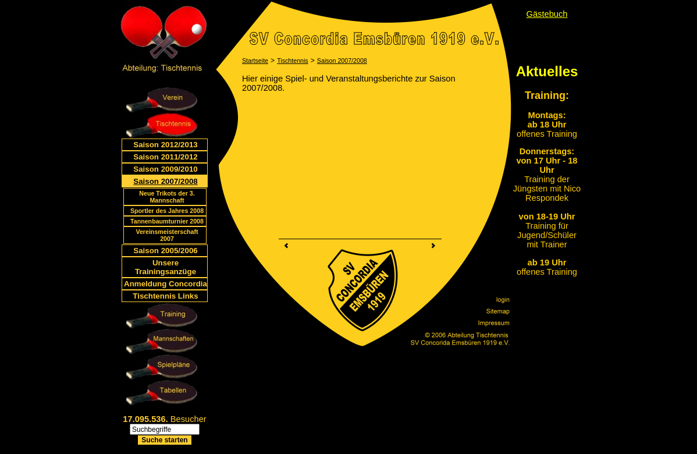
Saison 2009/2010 (165, 169)
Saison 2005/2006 (165, 250)
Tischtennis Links (165, 296)
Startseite (255, 60)
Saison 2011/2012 (165, 156)
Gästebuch (547, 14)
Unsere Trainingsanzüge (165, 267)
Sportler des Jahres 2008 (167, 210)
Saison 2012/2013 (165, 144)
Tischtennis (292, 60)
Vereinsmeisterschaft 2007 (167, 235)
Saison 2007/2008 (165, 181)
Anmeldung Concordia (165, 283)
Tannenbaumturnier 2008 (167, 221)
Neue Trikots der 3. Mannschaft (166, 197)
